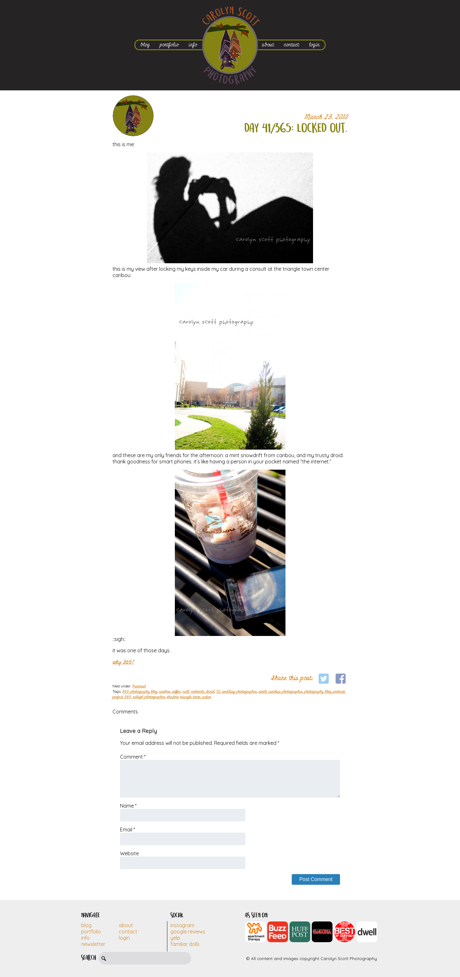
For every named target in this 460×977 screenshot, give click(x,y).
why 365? (123, 662)
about (268, 44)
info (193, 44)
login (314, 44)
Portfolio (91, 931)
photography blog (317, 692)
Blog (86, 925)
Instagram (182, 925)
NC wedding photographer (236, 692)
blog (145, 44)
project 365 (121, 697)
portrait (339, 692)
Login (124, 938)
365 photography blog (139, 692)
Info (85, 938)
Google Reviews (187, 931)
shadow (173, 697)
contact (291, 44)
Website (129, 853)
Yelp (175, 938)
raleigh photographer (149, 697)
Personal (139, 686)
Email (127, 829)
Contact (128, 931)
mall (185, 692)
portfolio (169, 44)
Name (128, 806)
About (126, 925)
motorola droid (203, 692)
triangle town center (195, 697)
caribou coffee (170, 692)
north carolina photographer (281, 692)
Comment (133, 757)
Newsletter (93, 944)
